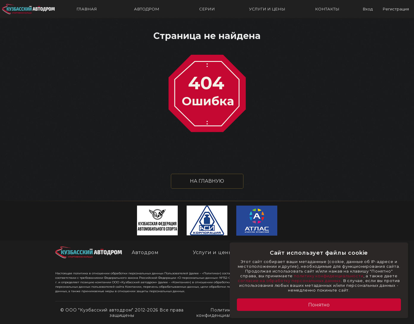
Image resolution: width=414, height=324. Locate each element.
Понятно (319, 305)
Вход (368, 9)
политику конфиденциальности (328, 275)
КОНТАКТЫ (327, 9)
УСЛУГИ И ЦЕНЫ (267, 9)
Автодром (145, 252)
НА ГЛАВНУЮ (207, 181)
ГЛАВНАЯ (86, 9)
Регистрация (395, 9)
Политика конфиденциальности (221, 312)
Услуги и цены (213, 252)
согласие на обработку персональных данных (289, 280)
